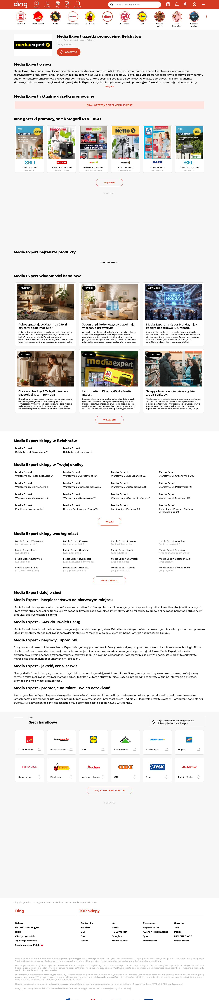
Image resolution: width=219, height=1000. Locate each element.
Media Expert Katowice (28, 559)
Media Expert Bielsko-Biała (174, 567)
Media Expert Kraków (75, 541)
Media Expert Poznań (123, 541)
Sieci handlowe (43, 722)
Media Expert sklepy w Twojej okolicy (48, 465)
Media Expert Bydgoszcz (77, 559)
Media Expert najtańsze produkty (45, 252)
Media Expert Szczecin (172, 550)
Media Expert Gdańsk (75, 550)
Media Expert (62, 902)
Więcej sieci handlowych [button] (109, 791)
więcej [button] (109, 522)
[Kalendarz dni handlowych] (78, 4)
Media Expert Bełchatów (85, 902)
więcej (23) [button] (109, 420)
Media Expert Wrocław (172, 541)
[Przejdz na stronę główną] (20, 4)
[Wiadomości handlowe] (67, 4)
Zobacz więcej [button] (109, 580)
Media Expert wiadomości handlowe (47, 276)
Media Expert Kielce (26, 567)
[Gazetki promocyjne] (36, 4)
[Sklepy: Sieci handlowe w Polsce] (58, 4)
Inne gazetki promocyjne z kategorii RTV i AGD (57, 119)
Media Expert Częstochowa (174, 559)
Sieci (31, 718)
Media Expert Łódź (26, 550)
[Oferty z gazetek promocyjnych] (47, 4)
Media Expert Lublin (122, 550)
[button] (168, 4)
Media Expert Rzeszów (76, 567)
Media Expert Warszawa (29, 541)
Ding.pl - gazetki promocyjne (28, 902)
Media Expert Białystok (124, 559)
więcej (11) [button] (109, 183)
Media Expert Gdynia (123, 567)
